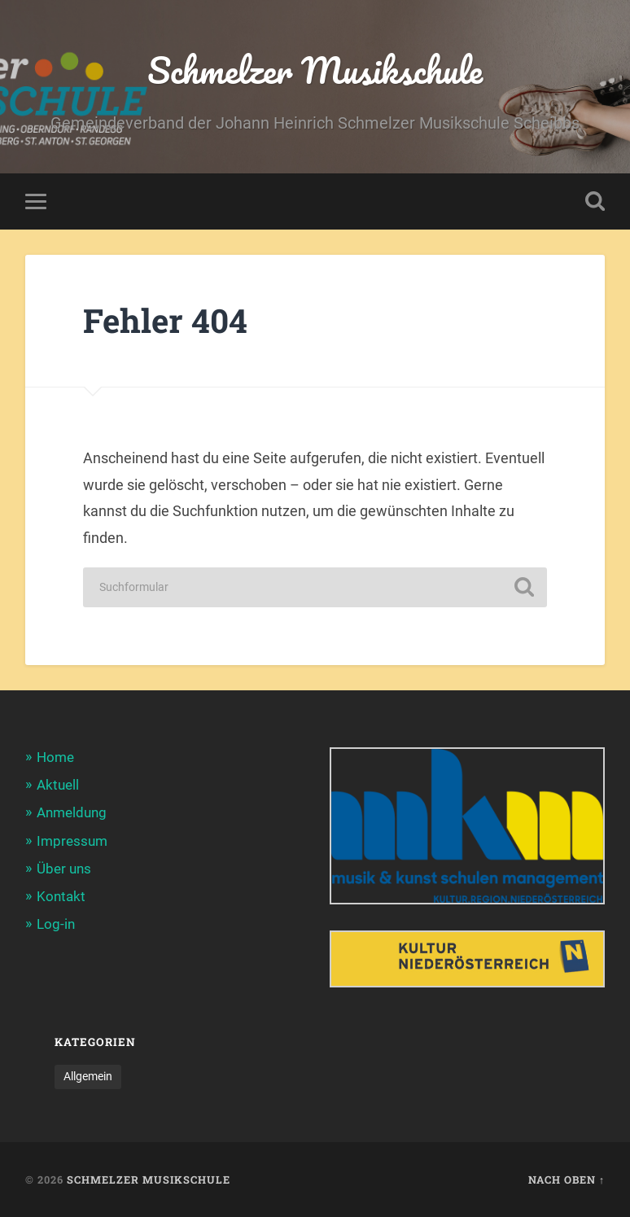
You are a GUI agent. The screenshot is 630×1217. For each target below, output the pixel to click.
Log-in (56, 924)
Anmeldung (72, 812)
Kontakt (61, 896)
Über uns (64, 868)
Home (55, 757)
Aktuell (58, 785)
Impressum (72, 841)
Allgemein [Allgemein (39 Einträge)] (87, 1076)
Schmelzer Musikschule (315, 69)
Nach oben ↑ (566, 1179)
